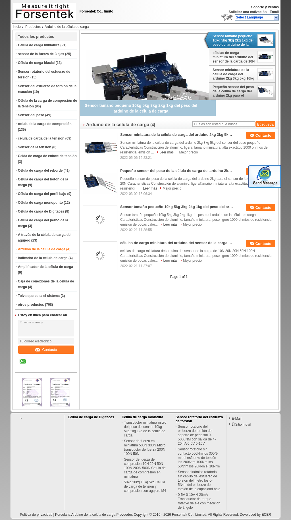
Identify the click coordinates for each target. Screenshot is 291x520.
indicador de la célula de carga (43, 258)
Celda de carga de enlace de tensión (47, 156)
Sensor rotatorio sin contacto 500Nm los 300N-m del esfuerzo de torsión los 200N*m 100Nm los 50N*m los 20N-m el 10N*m (199, 457)
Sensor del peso (31, 115)
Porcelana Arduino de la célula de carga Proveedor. (94, 515)
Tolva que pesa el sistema (39, 296)
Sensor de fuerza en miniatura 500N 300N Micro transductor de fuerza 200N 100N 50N (144, 447)
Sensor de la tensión (34, 147)
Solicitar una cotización (247, 12)
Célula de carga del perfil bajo (42, 194)
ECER (266, 515)
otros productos (31, 305)
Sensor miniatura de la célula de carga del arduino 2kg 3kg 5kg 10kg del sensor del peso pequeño (233, 74)
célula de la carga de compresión (45, 124)
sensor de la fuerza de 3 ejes (41, 54)
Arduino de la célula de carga (41, 249)
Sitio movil (241, 425)
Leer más (166, 152)
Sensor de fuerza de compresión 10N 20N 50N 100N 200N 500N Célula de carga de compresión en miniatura (145, 468)
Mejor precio (188, 152)
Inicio (17, 27)
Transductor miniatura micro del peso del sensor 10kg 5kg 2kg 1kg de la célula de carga (145, 429)
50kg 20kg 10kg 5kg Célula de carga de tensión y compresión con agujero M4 (145, 486)
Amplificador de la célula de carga (45, 267)
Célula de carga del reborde (40, 170)
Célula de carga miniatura (38, 45)
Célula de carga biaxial (36, 63)
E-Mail (236, 419)
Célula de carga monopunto (40, 203)
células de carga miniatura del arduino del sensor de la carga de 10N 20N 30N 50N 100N (234, 57)
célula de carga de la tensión (41, 138)
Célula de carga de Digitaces (41, 211)
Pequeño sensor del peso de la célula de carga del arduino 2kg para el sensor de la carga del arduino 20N (233, 91)
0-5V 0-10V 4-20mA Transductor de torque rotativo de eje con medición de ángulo (199, 501)
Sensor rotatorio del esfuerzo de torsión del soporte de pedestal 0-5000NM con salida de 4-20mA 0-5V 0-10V (197, 435)
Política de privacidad (36, 515)
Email (274, 12)
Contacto (46, 350)
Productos (33, 27)
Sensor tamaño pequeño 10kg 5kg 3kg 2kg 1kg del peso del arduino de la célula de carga (233, 40)
